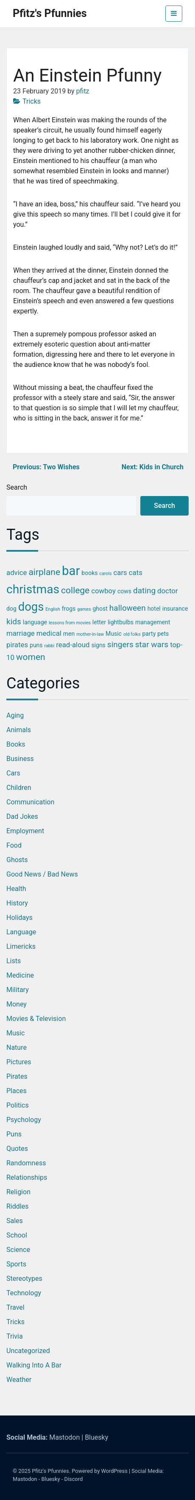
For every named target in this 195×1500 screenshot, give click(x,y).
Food (14, 845)
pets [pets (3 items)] (163, 633)
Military (17, 990)
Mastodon (64, 1437)
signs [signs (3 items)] (98, 645)
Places (16, 1091)
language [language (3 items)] (35, 622)
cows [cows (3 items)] (124, 591)
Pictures (18, 1062)
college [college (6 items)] (75, 590)
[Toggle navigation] (173, 14)
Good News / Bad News (42, 874)
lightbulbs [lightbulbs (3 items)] (121, 622)
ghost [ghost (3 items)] (99, 608)
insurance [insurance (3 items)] (175, 608)
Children (18, 788)
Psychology (23, 1120)
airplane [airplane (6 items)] (44, 572)
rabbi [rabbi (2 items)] (50, 645)
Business (20, 759)
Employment (25, 831)
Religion (18, 1192)
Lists (13, 961)
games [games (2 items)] (84, 609)
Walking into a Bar (33, 1365)
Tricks (31, 101)
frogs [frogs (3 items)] (69, 608)
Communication (30, 802)
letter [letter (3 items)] (99, 622)
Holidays (19, 918)
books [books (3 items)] (89, 573)
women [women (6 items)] (30, 657)
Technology (23, 1293)
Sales (14, 1221)
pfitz (82, 91)
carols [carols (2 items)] (105, 573)
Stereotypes (24, 1278)
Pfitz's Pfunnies (50, 13)
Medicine (20, 975)
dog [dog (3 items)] (11, 608)
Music (15, 1033)
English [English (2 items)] (52, 609)
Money (16, 1004)
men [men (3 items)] (69, 633)
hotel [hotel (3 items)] (154, 608)
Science (18, 1250)
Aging (15, 715)
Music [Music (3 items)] (114, 633)
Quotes (17, 1149)
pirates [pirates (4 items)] (17, 644)
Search (16, 487)
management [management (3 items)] (152, 622)
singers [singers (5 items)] (120, 644)
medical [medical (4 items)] (48, 633)
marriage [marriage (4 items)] (20, 633)
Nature (16, 1047)
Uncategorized (28, 1351)
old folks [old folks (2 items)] (132, 634)
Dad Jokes (22, 816)
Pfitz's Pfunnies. (51, 1471)
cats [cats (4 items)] (135, 572)
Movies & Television (36, 1019)
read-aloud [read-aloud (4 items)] (72, 644)
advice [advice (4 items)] (16, 572)
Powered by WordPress (100, 1471)
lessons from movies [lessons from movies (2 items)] (70, 623)
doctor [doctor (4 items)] (167, 590)
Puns (14, 1134)
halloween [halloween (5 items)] (127, 608)
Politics (17, 1105)
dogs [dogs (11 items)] (31, 607)
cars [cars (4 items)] (120, 572)
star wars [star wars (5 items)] (151, 644)
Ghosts (17, 860)
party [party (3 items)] (149, 633)
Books (15, 744)
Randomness (26, 1163)
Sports (16, 1264)
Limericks (21, 946)
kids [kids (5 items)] (13, 621)
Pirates (17, 1076)
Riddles (17, 1206)
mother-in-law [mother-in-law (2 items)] (90, 634)
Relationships (26, 1177)
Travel (15, 1307)
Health (16, 889)
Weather (18, 1380)
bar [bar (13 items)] (71, 571)
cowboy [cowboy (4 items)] (103, 590)
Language (21, 932)
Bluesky (96, 1437)
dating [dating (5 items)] (144, 590)
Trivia (14, 1336)
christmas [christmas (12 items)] (32, 589)
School (16, 1235)
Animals (18, 730)
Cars (13, 773)
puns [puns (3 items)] (36, 645)
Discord (73, 1479)
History (17, 903)
